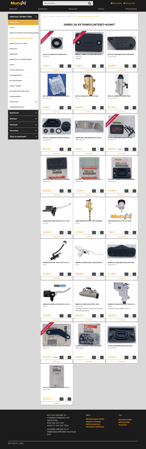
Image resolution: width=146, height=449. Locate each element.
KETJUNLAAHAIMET (16, 81)
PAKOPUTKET (14, 102)
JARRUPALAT (14, 54)
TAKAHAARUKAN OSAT (17, 107)
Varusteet (72, 9)
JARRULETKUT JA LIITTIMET (18, 43)
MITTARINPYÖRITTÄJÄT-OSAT (19, 91)
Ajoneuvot (42, 9)
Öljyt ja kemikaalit (18, 136)
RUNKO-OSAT (14, 22)
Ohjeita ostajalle (93, 421)
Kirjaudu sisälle (125, 419)
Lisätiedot (57, 70)
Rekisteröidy (124, 422)
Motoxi (45, 16)
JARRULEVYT (14, 49)
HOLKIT (12, 28)
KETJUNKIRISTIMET (16, 75)
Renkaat (13, 119)
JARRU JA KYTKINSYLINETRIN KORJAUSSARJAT (24, 33)
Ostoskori (122, 425)
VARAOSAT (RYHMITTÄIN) (21, 17)
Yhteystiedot (131, 9)
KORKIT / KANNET (15, 86)
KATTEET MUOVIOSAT (17, 70)
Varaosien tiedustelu (95, 427)
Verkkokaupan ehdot (95, 419)
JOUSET (12, 65)
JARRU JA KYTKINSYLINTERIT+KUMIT (21, 38)
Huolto (101, 9)
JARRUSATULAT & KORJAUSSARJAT (21, 59)
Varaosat (13, 9)
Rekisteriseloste (93, 424)
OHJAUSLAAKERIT (15, 96)
